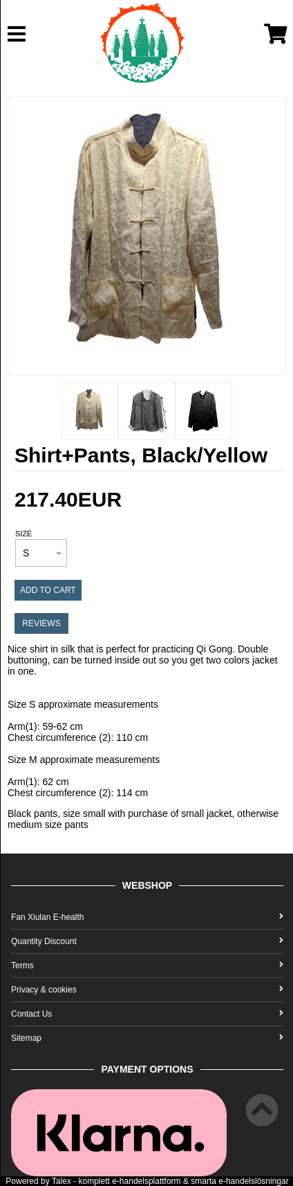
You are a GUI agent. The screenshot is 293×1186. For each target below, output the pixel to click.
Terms (147, 965)
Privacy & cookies (147, 990)
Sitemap (147, 1038)
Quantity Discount (147, 941)
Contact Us (147, 1014)
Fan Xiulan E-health (147, 917)
